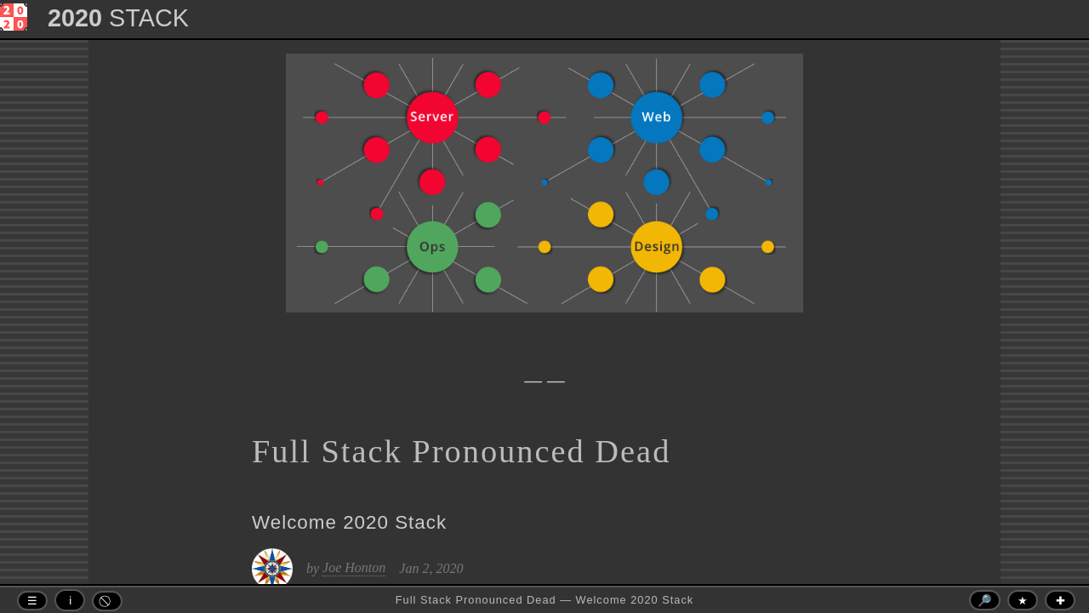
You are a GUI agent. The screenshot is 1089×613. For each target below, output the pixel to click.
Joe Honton (353, 567)
